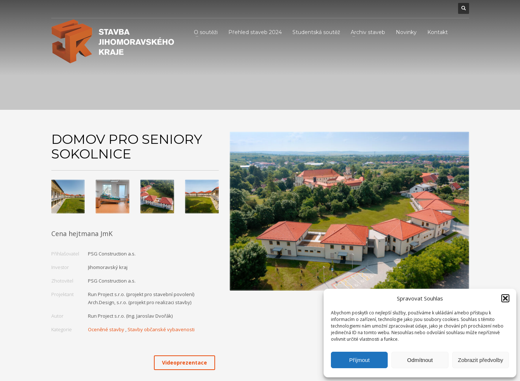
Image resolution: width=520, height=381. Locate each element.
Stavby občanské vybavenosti (161, 329)
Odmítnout (420, 360)
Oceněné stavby (106, 329)
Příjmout (359, 360)
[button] (505, 298)
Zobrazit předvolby (480, 360)
